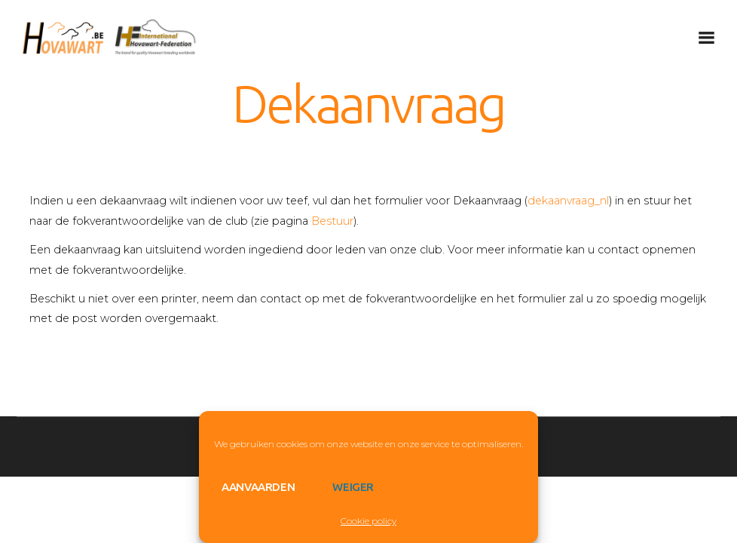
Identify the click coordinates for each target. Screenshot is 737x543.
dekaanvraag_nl (568, 200)
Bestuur (332, 221)
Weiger (353, 486)
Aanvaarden (258, 486)
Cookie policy (368, 520)
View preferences (463, 486)
